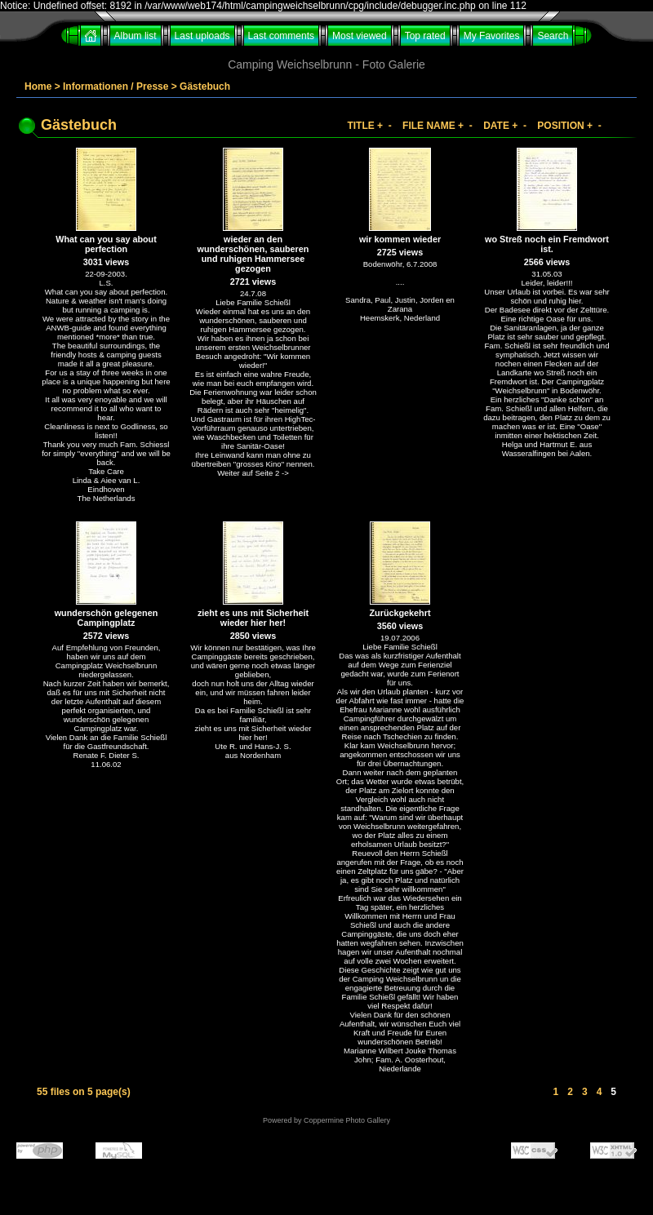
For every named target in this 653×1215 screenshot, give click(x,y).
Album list (135, 36)
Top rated (425, 36)
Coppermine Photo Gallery (347, 1120)
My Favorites (492, 36)
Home (37, 86)
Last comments (281, 36)
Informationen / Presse (115, 86)
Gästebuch (205, 86)
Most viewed (359, 36)
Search (552, 36)
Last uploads (202, 36)
